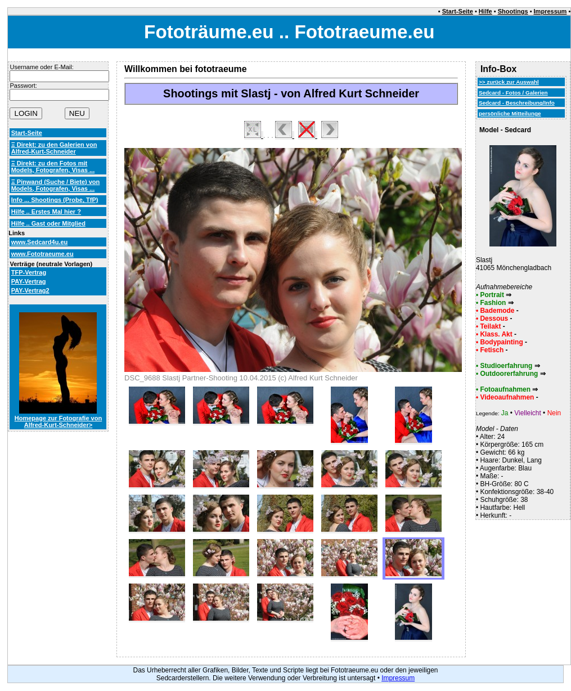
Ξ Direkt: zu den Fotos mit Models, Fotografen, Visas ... (53, 166)
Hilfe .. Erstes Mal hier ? (46, 211)
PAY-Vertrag (28, 281)
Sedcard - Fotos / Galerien (513, 92)
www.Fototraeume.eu (42, 253)
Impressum (550, 11)
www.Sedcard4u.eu (39, 242)
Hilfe (485, 11)
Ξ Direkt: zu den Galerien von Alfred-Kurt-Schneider (54, 148)
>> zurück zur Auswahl (509, 82)
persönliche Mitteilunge (510, 113)
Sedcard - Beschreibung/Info (517, 103)
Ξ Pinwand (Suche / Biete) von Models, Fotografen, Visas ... (55, 185)
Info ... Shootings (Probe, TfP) (54, 199)
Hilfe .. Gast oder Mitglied (48, 223)
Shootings (513, 11)
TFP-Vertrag (28, 272)
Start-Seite (457, 11)
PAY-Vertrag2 (30, 290)
